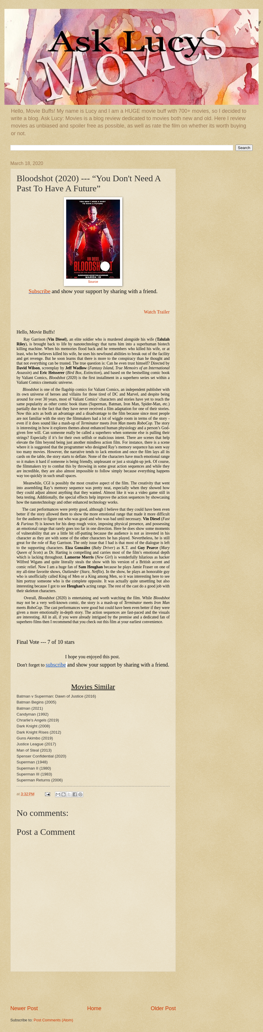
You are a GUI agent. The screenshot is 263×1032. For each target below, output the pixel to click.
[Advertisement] (93, 988)
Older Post (163, 1008)
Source (93, 281)
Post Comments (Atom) (53, 1020)
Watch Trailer (157, 311)
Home (94, 1008)
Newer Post (24, 1008)
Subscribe (40, 291)
